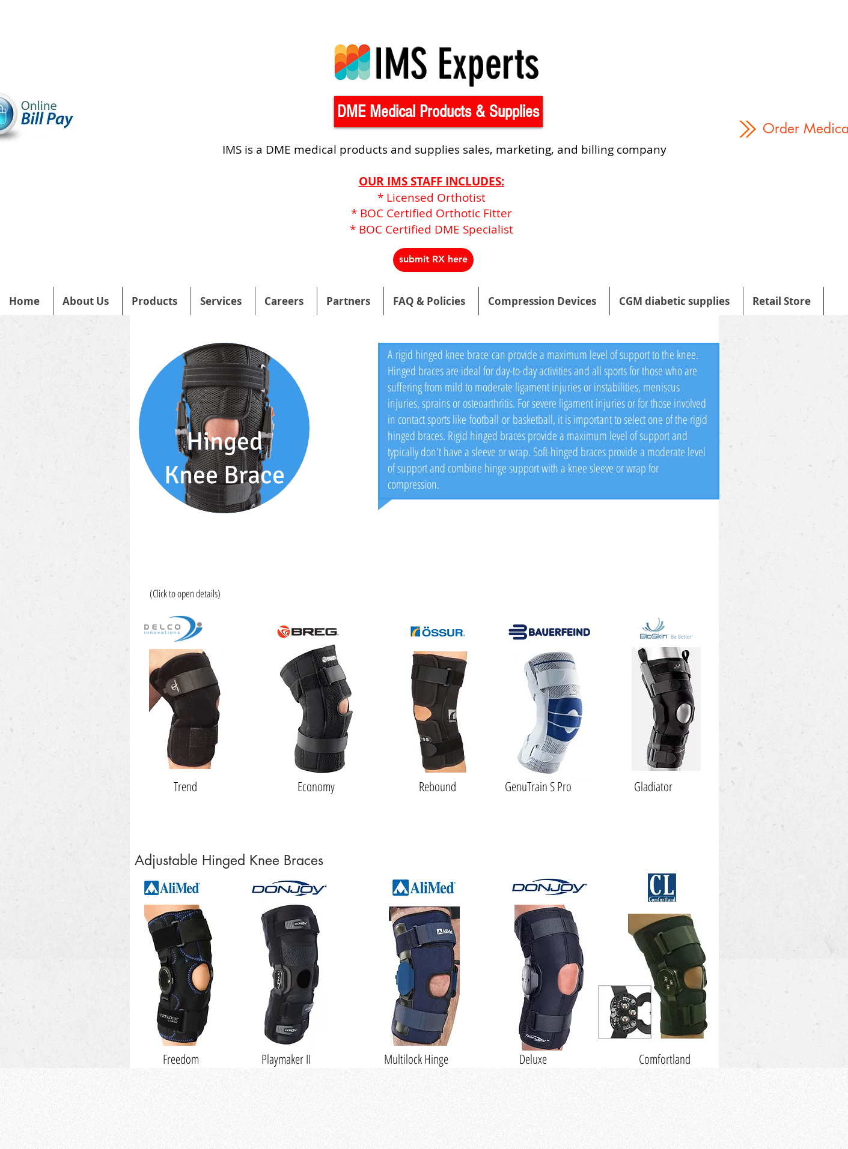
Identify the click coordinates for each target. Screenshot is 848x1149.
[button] (438, 111)
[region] (224, 452)
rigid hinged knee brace (442, 354)
